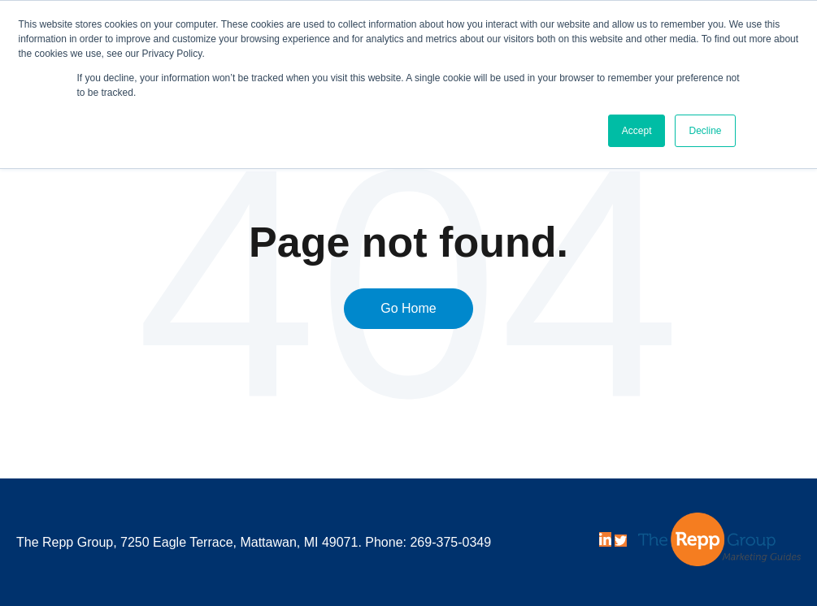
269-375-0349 (450, 542)
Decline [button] (705, 130)
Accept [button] (637, 130)
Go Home (408, 308)
